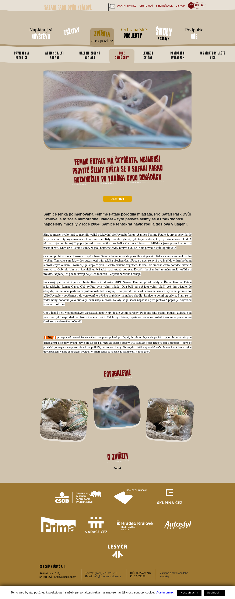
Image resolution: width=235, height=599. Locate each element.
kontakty (164, 576)
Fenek (117, 468)
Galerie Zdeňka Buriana (89, 55)
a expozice (102, 36)
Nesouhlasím (189, 592)
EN (197, 5)
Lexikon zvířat (148, 55)
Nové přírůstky (122, 55)
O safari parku (126, 5)
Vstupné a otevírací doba (174, 573)
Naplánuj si (41, 34)
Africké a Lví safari (54, 55)
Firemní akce (164, 5)
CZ (191, 5)
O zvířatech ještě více (212, 55)
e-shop (180, 5)
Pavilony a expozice (21, 55)
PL (202, 5)
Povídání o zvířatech (177, 55)
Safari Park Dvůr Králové (68, 7)
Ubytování (146, 5)
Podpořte (194, 34)
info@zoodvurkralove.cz (107, 576)
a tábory (164, 33)
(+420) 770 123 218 (106, 573)
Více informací (165, 592)
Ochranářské (133, 33)
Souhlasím (214, 592)
